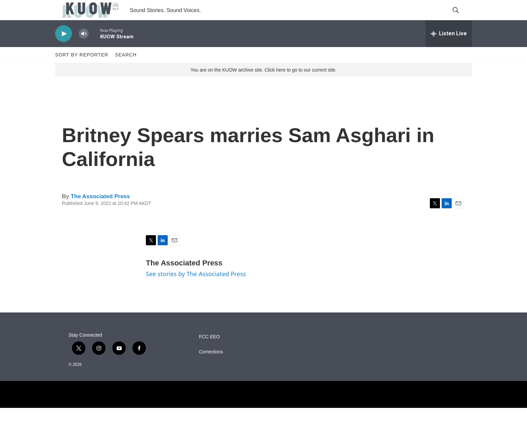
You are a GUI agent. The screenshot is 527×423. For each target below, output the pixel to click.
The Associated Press (100, 211)
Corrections (211, 367)
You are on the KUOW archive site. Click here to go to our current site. (263, 85)
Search (125, 70)
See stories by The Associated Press (196, 289)
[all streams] (448, 48)
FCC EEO (209, 351)
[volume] (83, 48)
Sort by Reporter (81, 70)
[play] (63, 49)
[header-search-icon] (461, 18)
